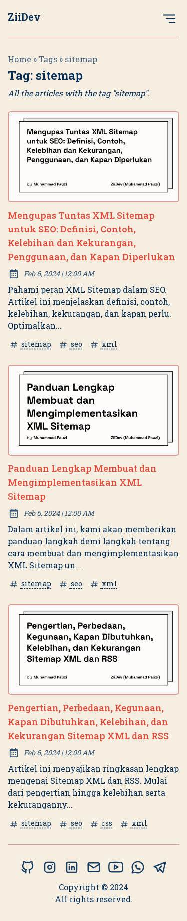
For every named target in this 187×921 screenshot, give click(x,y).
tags (48, 59)
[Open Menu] (169, 18)
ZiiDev (24, 16)
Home (19, 59)
